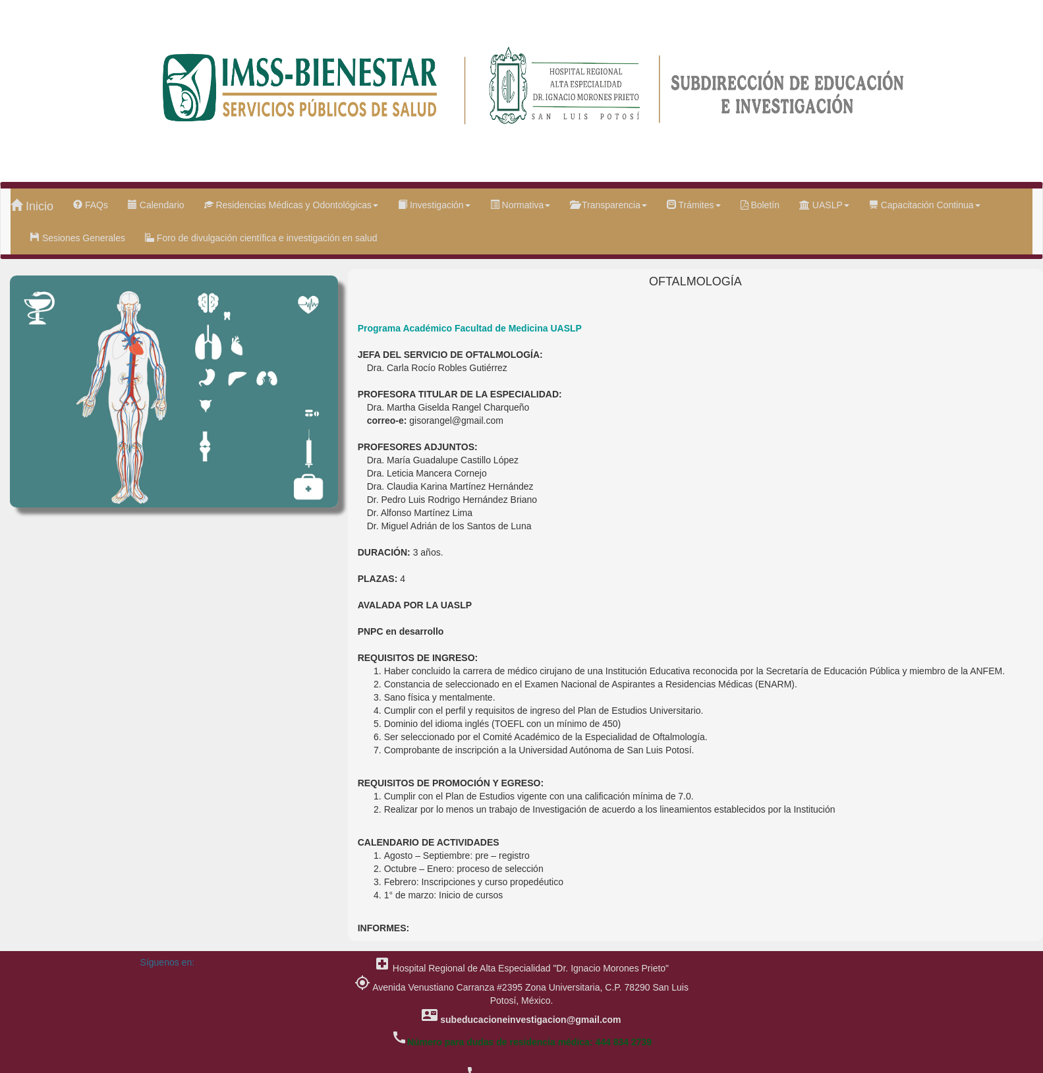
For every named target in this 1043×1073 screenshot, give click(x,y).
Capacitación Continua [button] (924, 205)
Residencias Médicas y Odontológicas (291, 205)
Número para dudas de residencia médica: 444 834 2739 (529, 1042)
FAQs (90, 205)
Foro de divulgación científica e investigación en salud (261, 238)
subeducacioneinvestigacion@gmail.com (530, 1019)
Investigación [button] (434, 205)
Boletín (760, 205)
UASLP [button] (824, 205)
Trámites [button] (694, 205)
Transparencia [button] (608, 205)
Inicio (32, 206)
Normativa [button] (520, 205)
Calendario (156, 205)
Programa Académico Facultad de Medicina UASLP (470, 328)
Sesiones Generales (77, 238)
